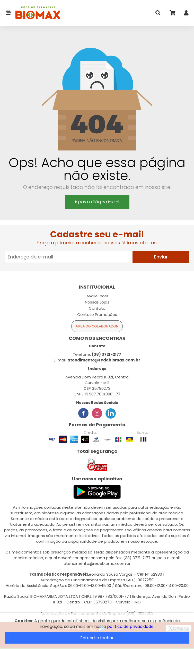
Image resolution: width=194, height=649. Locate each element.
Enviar (161, 257)
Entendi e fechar (97, 638)
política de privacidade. (130, 626)
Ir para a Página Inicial (97, 202)
